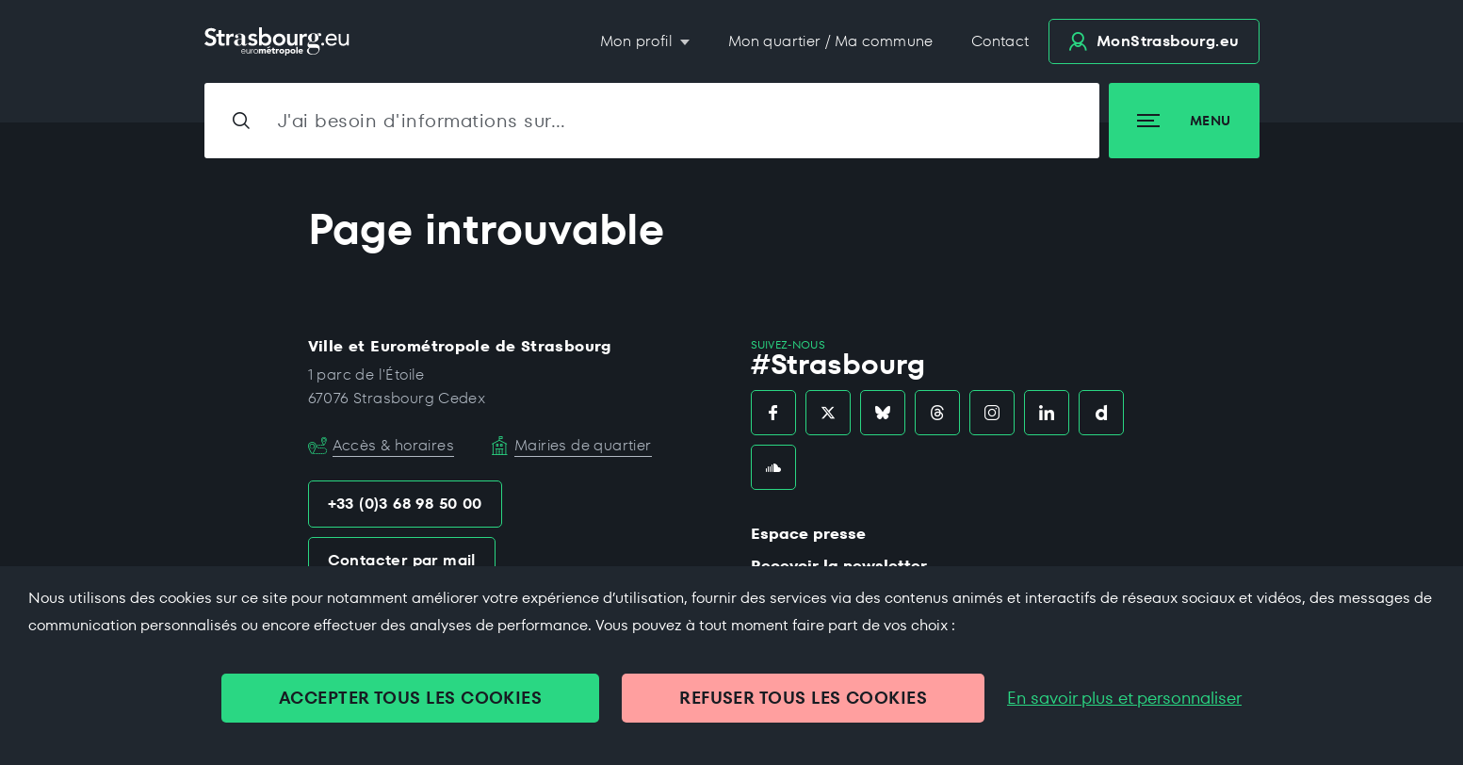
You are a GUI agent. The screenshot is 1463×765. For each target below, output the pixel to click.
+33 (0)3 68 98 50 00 (405, 503)
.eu (1154, 41)
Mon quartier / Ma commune (831, 41)
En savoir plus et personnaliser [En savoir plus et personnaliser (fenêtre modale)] (1124, 698)
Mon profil (638, 41)
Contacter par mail (402, 560)
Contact (1000, 41)
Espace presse (808, 534)
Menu (1183, 120)
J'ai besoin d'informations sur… (422, 120)
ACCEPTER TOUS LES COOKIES (410, 697)
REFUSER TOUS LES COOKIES (803, 697)
